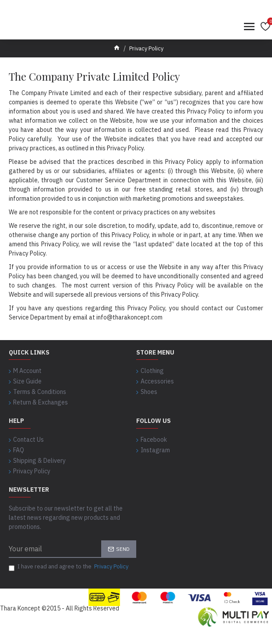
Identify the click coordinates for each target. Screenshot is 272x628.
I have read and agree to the (69, 566)
